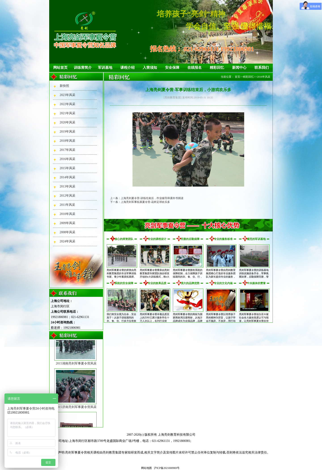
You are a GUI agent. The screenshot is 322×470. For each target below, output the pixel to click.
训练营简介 (83, 67)
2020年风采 (67, 122)
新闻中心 (239, 67)
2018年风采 (67, 140)
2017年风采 (67, 150)
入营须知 (150, 67)
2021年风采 (67, 113)
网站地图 (146, 468)
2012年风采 (67, 195)
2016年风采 (67, 159)
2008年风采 (67, 232)
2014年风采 (67, 177)
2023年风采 (67, 95)
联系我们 (261, 67)
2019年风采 (67, 131)
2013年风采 (67, 186)
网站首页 (60, 67)
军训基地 (105, 67)
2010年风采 (67, 214)
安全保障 (172, 67)
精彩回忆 (217, 67)
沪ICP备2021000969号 (167, 468)
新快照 (64, 85)
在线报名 (194, 67)
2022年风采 (67, 104)
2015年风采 (67, 168)
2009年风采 (67, 223)
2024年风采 (67, 241)
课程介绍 (127, 67)
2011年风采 (67, 204)
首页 (237, 76)
